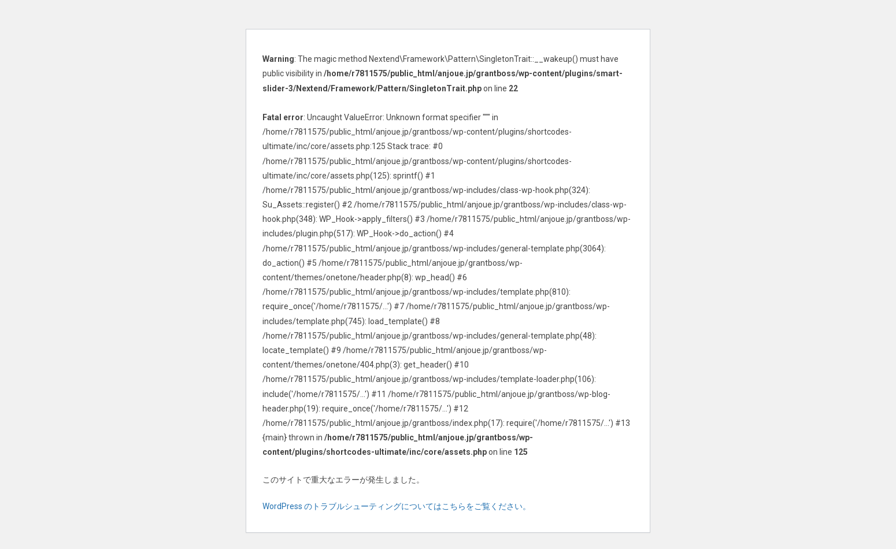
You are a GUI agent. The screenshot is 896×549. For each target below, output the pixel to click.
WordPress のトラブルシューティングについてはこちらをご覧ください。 (396, 506)
